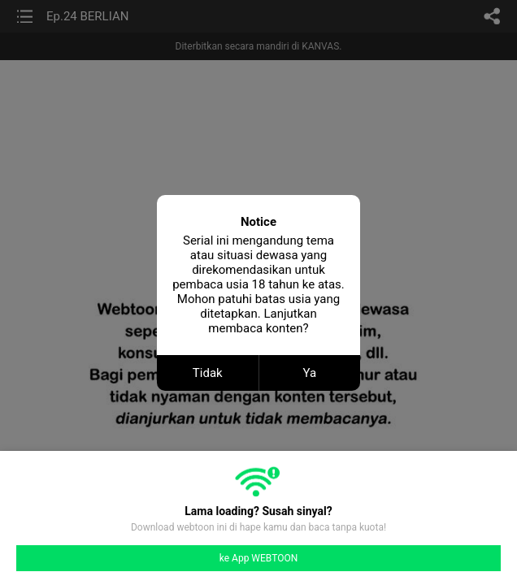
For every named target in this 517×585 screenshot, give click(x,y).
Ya (309, 373)
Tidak (208, 373)
